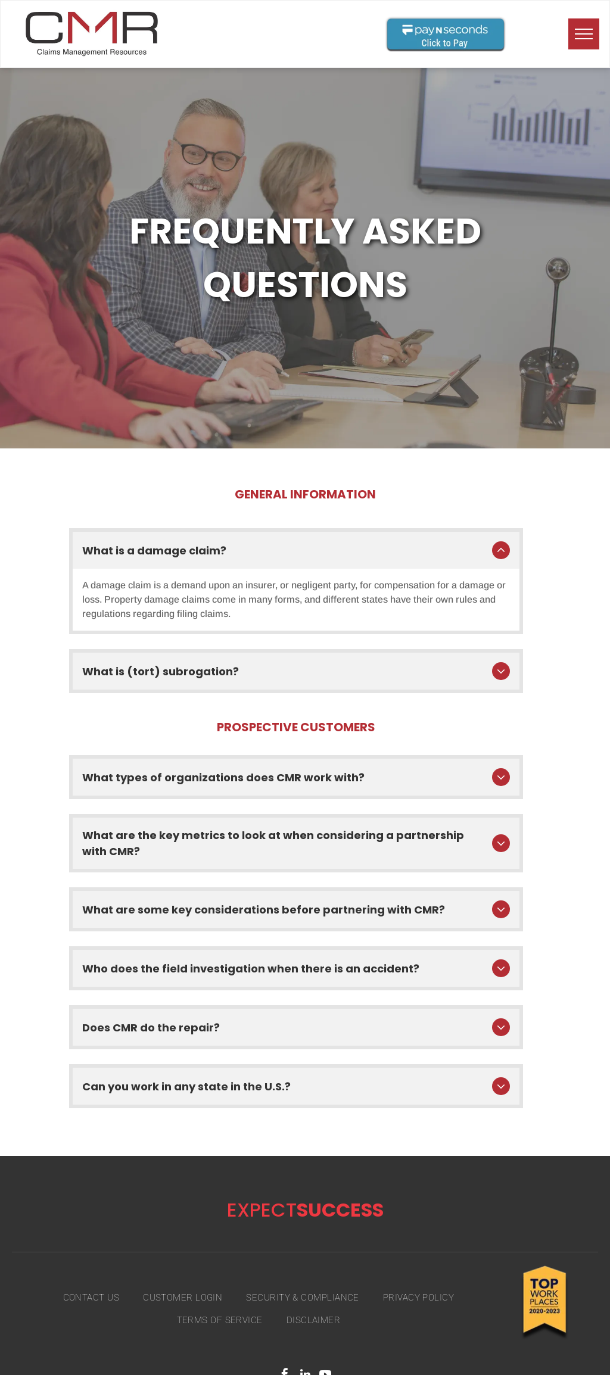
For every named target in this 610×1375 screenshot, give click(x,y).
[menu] (583, 33)
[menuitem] (91, 1282)
